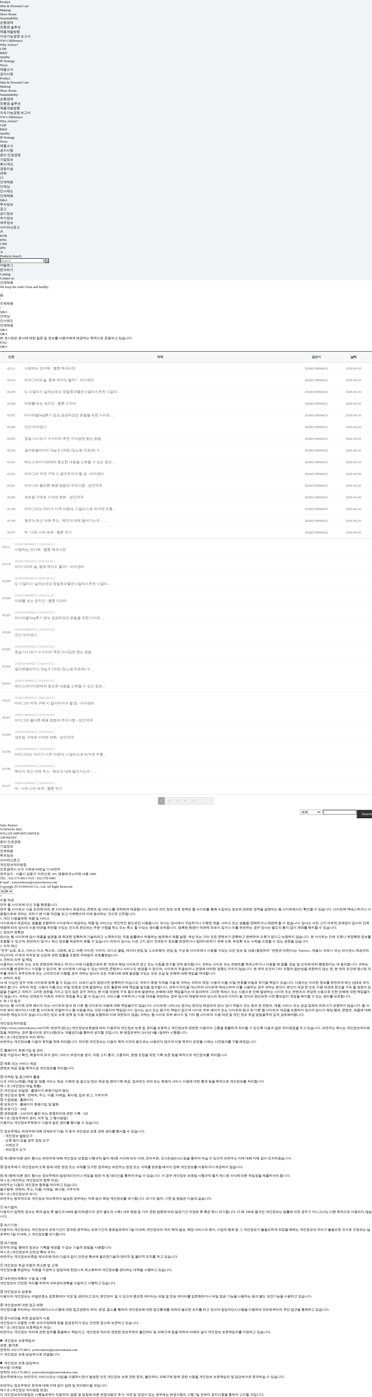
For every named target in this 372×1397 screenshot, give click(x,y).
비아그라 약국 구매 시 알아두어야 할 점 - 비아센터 (64, 474)
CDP (3, 49)
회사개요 (6, 164)
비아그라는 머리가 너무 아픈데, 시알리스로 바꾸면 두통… (70, 509)
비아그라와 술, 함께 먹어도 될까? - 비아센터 (59, 380)
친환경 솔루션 (10, 27)
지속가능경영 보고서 (15, 36)
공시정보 (6, 213)
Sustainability (9, 18)
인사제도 (6, 191)
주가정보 (6, 218)
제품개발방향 (10, 32)
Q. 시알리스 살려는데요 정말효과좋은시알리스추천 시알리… (72, 392)
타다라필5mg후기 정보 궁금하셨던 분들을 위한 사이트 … (69, 415)
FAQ (3, 342)
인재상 (5, 186)
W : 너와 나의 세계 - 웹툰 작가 (48, 532)
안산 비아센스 (35, 427)
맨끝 (210, 801)
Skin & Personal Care (14, 6)
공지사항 (6, 74)
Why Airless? (9, 45)
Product (5, 2)
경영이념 (6, 169)
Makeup (5, 10)
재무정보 (6, 223)
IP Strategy (7, 61)
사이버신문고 (10, 227)
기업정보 (6, 159)
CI (1, 178)
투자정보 (6, 204)
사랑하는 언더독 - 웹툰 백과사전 (50, 368)
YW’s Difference (11, 41)
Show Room (8, 14)
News (4, 65)
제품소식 (6, 69)
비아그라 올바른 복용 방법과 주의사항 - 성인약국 (63, 485)
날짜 (353, 357)
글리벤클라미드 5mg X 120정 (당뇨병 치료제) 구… (63, 450)
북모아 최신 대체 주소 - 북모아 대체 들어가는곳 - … (65, 521)
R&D (3, 53)
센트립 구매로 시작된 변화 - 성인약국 (54, 497)
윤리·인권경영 (10, 155)
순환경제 (6, 22)
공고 (3, 209)
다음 (202, 801)
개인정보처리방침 (13, 865)
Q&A (3, 200)
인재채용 (6, 182)
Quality (5, 57)
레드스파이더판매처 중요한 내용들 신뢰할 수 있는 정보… (69, 462)
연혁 (3, 173)
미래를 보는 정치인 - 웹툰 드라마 (50, 403)
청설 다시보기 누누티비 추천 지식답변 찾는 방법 (62, 439)
